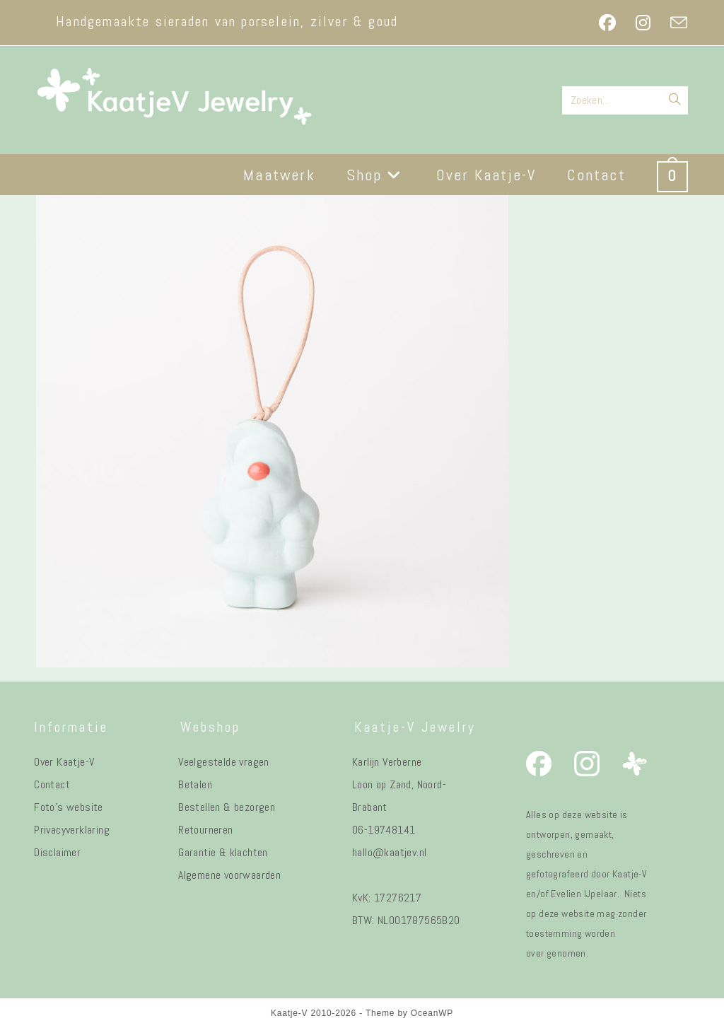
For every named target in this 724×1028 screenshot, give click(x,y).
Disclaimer (57, 852)
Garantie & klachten (223, 852)
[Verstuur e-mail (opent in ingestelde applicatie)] (673, 22)
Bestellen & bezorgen (226, 807)
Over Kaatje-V (64, 761)
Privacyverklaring (72, 829)
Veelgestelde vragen (223, 761)
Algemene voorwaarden (229, 875)
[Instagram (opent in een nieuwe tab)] (643, 22)
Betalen (195, 784)
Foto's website (68, 807)
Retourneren (205, 829)
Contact (52, 784)
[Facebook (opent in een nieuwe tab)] (607, 22)
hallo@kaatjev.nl (389, 852)
